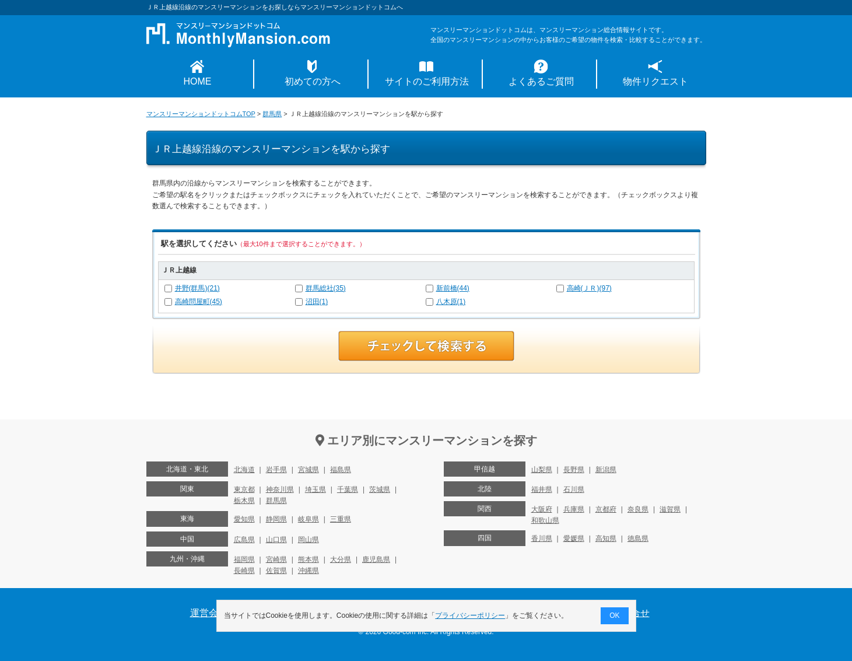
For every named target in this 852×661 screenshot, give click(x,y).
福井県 (541, 489)
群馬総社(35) (326, 288)
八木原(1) (451, 302)
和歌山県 (545, 520)
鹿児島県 (376, 559)
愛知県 (244, 519)
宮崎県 (276, 559)
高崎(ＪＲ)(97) (589, 288)
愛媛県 (573, 538)
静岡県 (276, 519)
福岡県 (244, 559)
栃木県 (244, 500)
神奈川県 (280, 489)
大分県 (340, 559)
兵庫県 (573, 509)
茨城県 (379, 489)
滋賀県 (670, 509)
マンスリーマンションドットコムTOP (200, 113)
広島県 (244, 540)
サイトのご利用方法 (427, 81)
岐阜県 (308, 519)
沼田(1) (317, 302)
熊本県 (308, 559)
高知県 (605, 538)
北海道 (244, 470)
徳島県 (637, 538)
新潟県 (605, 470)
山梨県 (541, 470)
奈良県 (637, 509)
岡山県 (308, 540)
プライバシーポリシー (470, 615)
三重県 (340, 519)
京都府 (605, 509)
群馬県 (272, 113)
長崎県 (244, 570)
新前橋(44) (452, 288)
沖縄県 (308, 570)
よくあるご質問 (541, 81)
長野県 (573, 470)
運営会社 (208, 613)
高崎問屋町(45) (198, 302)
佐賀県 (276, 570)
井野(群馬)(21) (197, 288)
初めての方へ (313, 81)
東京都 (244, 489)
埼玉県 (315, 489)
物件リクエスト (655, 81)
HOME (198, 81)
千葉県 (347, 489)
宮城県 (308, 470)
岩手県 (276, 470)
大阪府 (541, 509)
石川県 (573, 489)
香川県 (541, 538)
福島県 (340, 470)
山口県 (276, 540)
